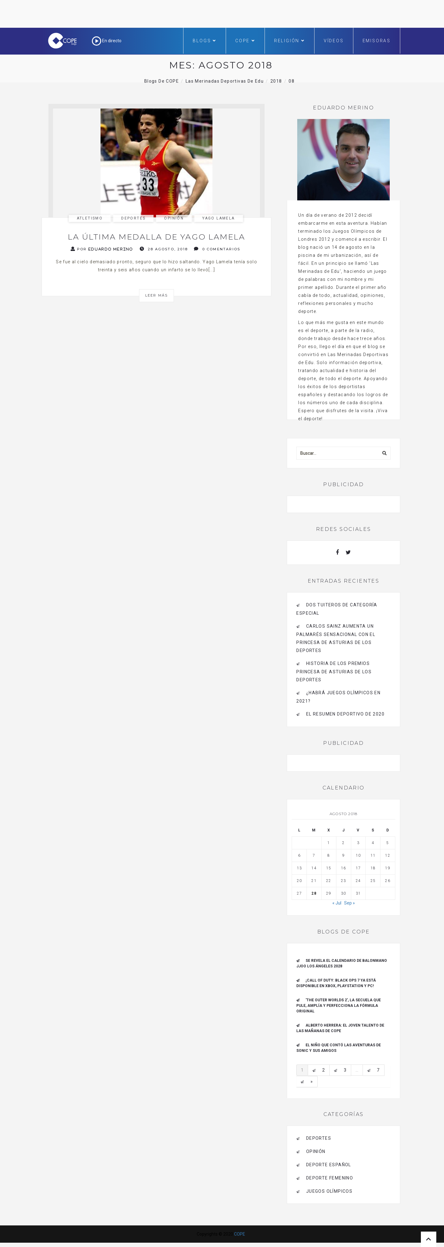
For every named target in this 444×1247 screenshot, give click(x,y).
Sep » (349, 902)
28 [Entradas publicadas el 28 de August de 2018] (313, 893)
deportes (133, 218)
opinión (174, 218)
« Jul (336, 902)
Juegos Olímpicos (329, 1191)
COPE (245, 40)
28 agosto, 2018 (164, 249)
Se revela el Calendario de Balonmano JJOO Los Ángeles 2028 (341, 963)
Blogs (204, 40)
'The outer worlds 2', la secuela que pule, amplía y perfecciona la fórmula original (338, 1005)
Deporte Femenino (329, 1177)
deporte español (328, 1164)
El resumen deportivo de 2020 (345, 714)
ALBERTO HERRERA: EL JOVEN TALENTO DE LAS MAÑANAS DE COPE (340, 1028)
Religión (289, 40)
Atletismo (90, 218)
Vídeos (334, 40)
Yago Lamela (218, 218)
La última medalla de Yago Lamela (156, 236)
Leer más (156, 295)
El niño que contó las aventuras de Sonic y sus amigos (338, 1048)
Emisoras (377, 40)
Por (102, 249)
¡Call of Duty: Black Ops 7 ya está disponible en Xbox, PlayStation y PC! (336, 983)
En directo (106, 40)
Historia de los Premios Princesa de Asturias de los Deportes (334, 671)
